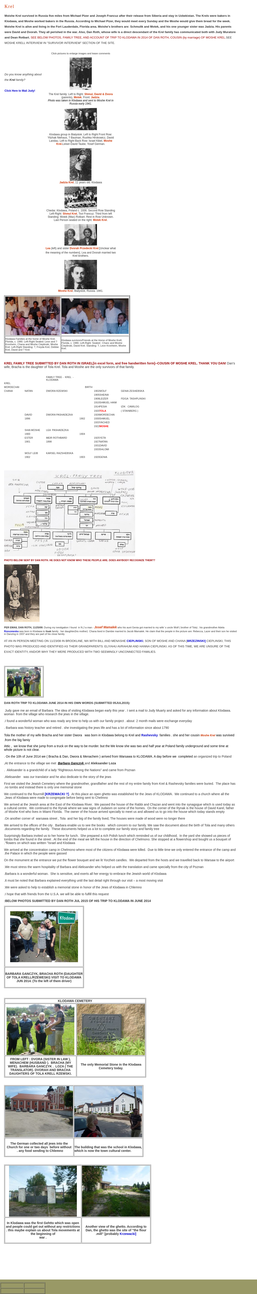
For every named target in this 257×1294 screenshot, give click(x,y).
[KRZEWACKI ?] (57, 794)
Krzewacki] (127, 1234)
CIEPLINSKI (135, 641)
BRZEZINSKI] (196, 641)
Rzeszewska (11, 631)
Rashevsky (149, 735)
